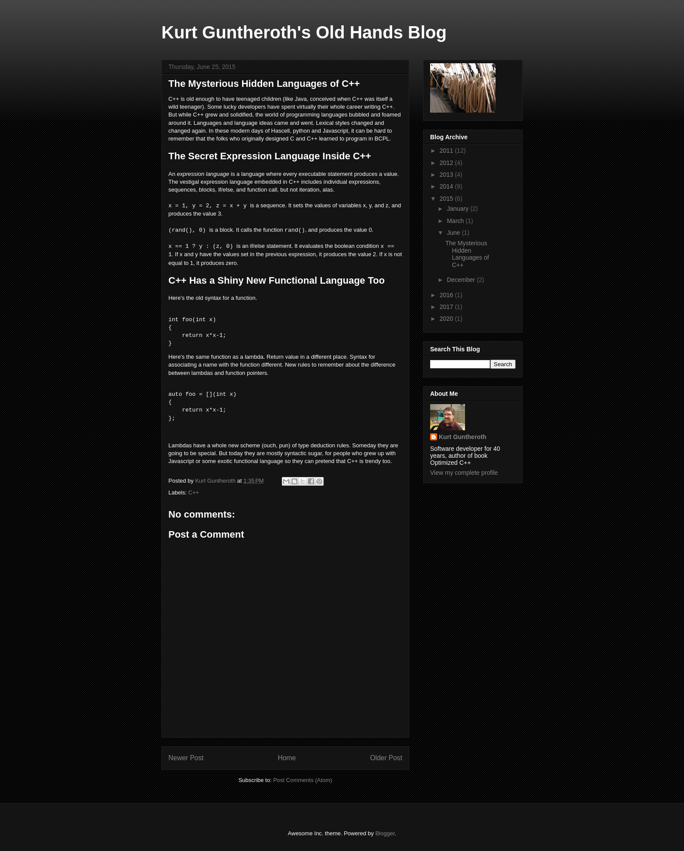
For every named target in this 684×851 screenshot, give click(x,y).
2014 (447, 186)
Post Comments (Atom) (302, 780)
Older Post (386, 758)
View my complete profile (464, 472)
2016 (447, 295)
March (456, 220)
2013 (447, 174)
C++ (193, 492)
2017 (447, 306)
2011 (447, 150)
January (458, 208)
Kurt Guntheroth (462, 436)
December (461, 279)
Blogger (384, 833)
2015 (447, 198)
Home (287, 758)
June (454, 232)
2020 (447, 318)
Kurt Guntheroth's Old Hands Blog (304, 32)
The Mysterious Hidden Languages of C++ (467, 254)
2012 (447, 162)
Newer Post (186, 758)
